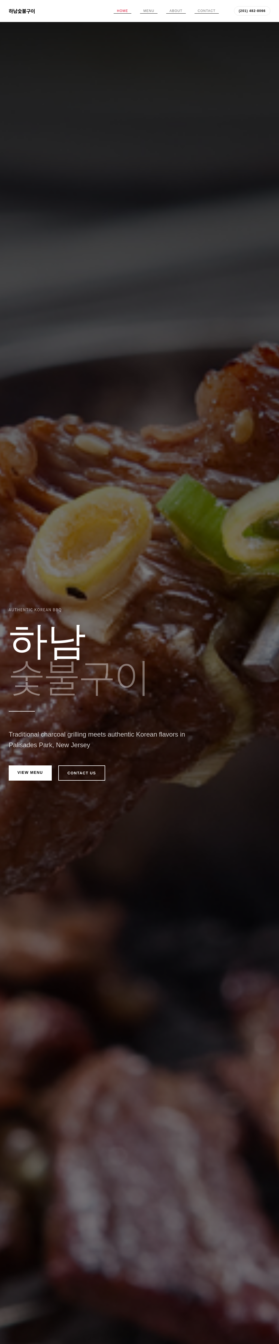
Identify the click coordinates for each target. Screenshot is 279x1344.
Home (122, 11)
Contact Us (82, 773)
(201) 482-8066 (252, 11)
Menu (148, 11)
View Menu (30, 772)
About (175, 11)
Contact (207, 11)
